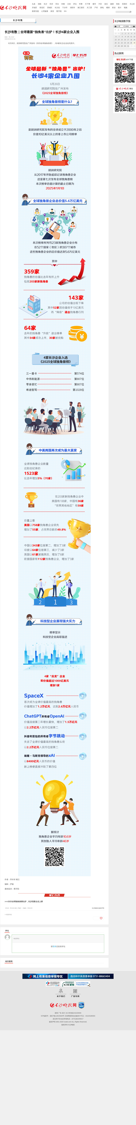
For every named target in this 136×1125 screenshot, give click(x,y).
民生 (57, 4)
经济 (51, 4)
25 (131, 43)
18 (131, 40)
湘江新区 (81, 7)
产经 (96, 7)
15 (122, 40)
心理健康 (44, 11)
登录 (54, 946)
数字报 (59, 11)
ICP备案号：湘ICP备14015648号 (52, 1016)
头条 (33, 4)
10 (128, 36)
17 (128, 40)
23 (125, 43)
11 (131, 36)
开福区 (34, 7)
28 (118, 46)
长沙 (45, 4)
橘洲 (108, 7)
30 (125, 46)
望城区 (49, 7)
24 (128, 43)
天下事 (87, 4)
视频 (125, 7)
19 (134, 40)
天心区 (132, 4)
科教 (63, 4)
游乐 (106, 4)
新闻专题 (35, 11)
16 (125, 40)
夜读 (113, 7)
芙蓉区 (124, 4)
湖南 (39, 4)
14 (118, 40)
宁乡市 (64, 7)
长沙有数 (18, 20)
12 (134, 36)
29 (122, 46)
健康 (112, 4)
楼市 (94, 4)
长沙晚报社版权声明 (98, 908)
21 (118, 43)
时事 (81, 4)
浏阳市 (72, 7)
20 (115, 43)
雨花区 (42, 7)
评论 (75, 4)
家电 (102, 7)
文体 (69, 4)
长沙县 (57, 7)
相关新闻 (8, 961)
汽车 (100, 4)
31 (128, 46)
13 (115, 40)
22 (122, 43)
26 (134, 43)
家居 (52, 11)
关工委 (89, 7)
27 (115, 46)
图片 (119, 7)
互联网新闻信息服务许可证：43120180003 (80, 1016)
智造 (118, 4)
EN (65, 11)
